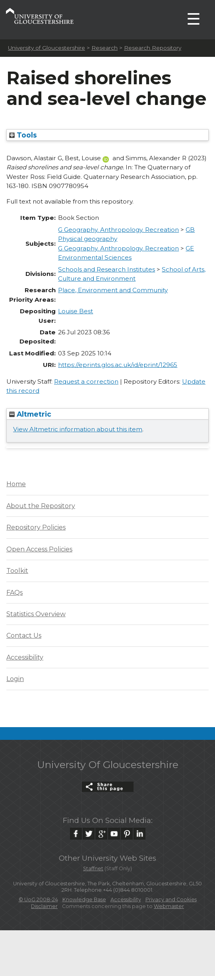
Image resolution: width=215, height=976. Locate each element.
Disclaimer (44, 906)
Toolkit (17, 570)
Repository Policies (36, 527)
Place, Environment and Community (113, 290)
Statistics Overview (36, 614)
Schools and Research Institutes (106, 269)
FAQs (14, 592)
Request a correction (86, 381)
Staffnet (93, 868)
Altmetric (30, 414)
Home (16, 484)
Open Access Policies (39, 549)
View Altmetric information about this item (77, 429)
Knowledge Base (84, 899)
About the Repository (40, 506)
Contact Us (23, 635)
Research (104, 48)
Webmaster (169, 906)
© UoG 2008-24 (38, 899)
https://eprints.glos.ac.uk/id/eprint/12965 (117, 365)
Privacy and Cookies (171, 899)
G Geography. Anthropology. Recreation (118, 229)
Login (15, 679)
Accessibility (24, 657)
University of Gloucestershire (46, 48)
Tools (23, 135)
